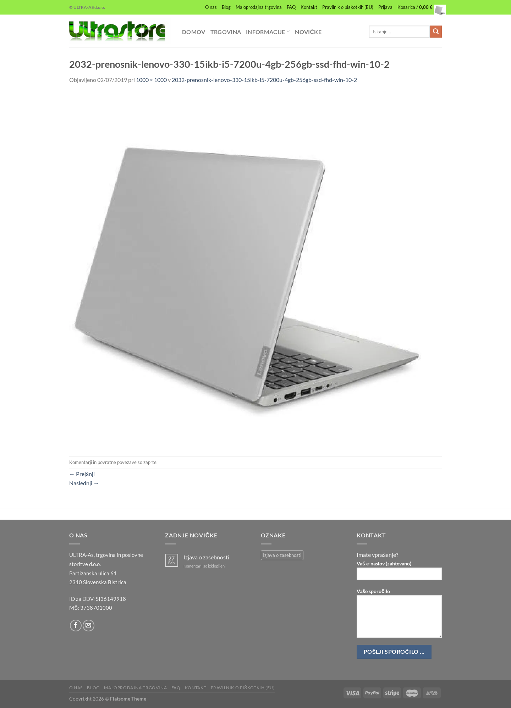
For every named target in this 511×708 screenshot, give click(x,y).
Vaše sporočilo (399, 615)
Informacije (268, 31)
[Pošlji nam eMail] (88, 625)
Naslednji (84, 483)
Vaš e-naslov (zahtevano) (399, 572)
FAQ (291, 7)
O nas (211, 7)
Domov (193, 31)
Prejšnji (82, 473)
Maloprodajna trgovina (259, 7)
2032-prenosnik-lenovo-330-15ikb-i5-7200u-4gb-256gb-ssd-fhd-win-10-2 (264, 79)
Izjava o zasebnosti (206, 557)
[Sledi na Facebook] (76, 625)
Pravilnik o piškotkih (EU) (347, 7)
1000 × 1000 (151, 79)
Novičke (308, 31)
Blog (226, 7)
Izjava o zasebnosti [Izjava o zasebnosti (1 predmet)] (282, 555)
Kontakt (309, 7)
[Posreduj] (436, 32)
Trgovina (225, 31)
